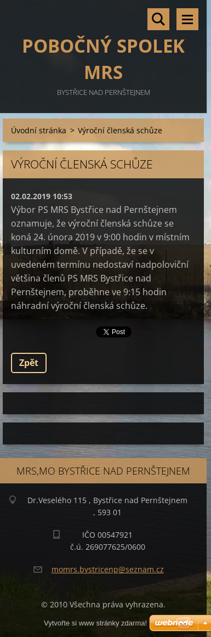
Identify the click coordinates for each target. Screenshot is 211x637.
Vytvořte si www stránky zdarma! (95, 623)
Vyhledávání (158, 19)
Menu (187, 19)
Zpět (28, 363)
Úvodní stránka (38, 130)
